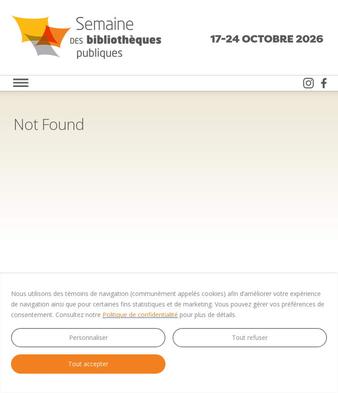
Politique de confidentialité (140, 314)
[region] (169, 333)
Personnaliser (88, 337)
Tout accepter (88, 364)
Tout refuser (250, 337)
